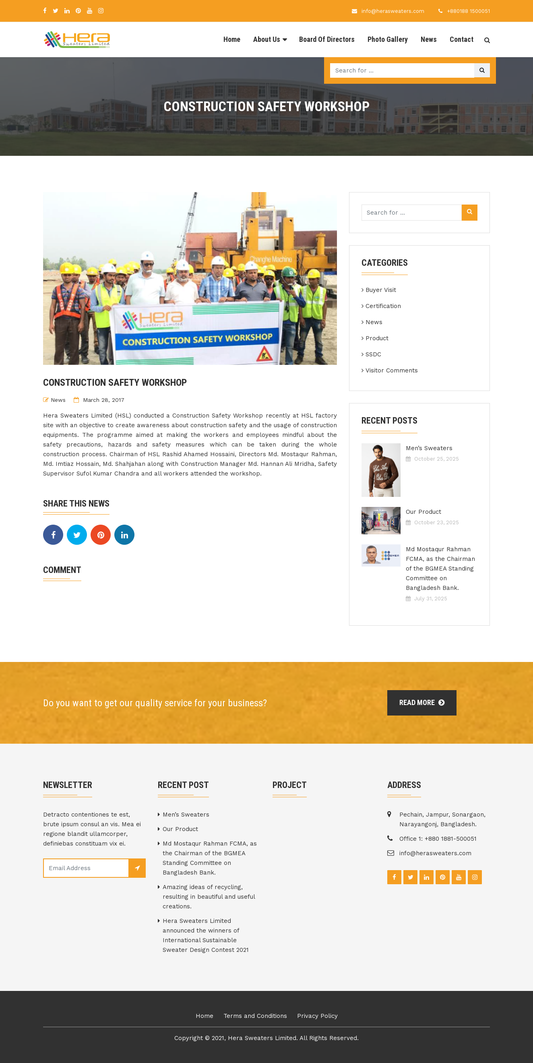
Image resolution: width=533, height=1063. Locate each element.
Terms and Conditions (255, 1016)
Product (377, 338)
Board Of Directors (327, 39)
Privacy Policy (317, 1016)
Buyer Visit (381, 290)
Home (231, 39)
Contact (461, 39)
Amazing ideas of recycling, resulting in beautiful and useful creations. (209, 896)
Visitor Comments (392, 370)
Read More (421, 702)
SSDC (373, 354)
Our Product (423, 511)
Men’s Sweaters (429, 448)
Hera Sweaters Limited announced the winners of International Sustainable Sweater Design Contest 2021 (206, 935)
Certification (383, 306)
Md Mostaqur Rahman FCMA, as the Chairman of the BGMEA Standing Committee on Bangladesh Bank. (440, 568)
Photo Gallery (388, 39)
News (429, 39)
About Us (266, 39)
